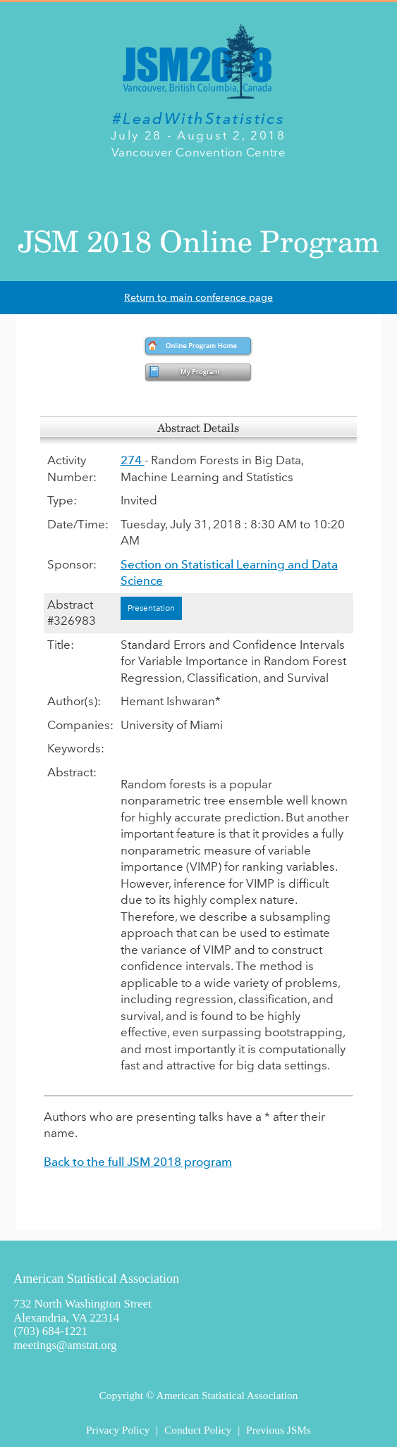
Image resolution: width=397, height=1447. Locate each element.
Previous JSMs (278, 1430)
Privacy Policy (117, 1430)
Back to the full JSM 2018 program (138, 1162)
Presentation (151, 608)
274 (133, 460)
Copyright (121, 1395)
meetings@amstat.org (64, 1345)
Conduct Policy (197, 1430)
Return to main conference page (198, 298)
